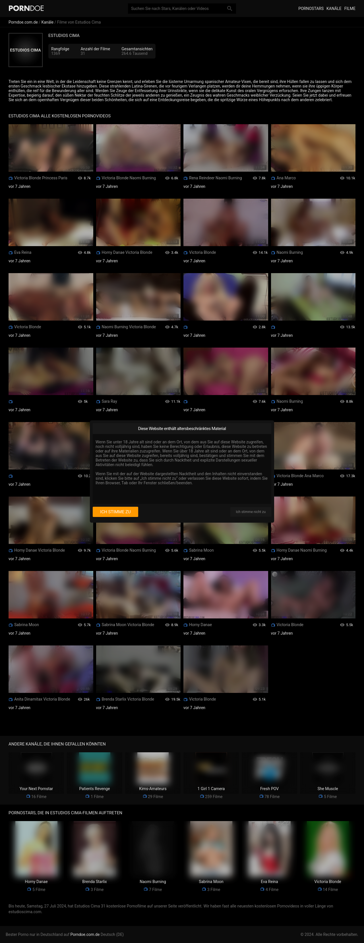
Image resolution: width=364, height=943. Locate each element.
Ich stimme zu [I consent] (115, 511)
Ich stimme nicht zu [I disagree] (251, 512)
